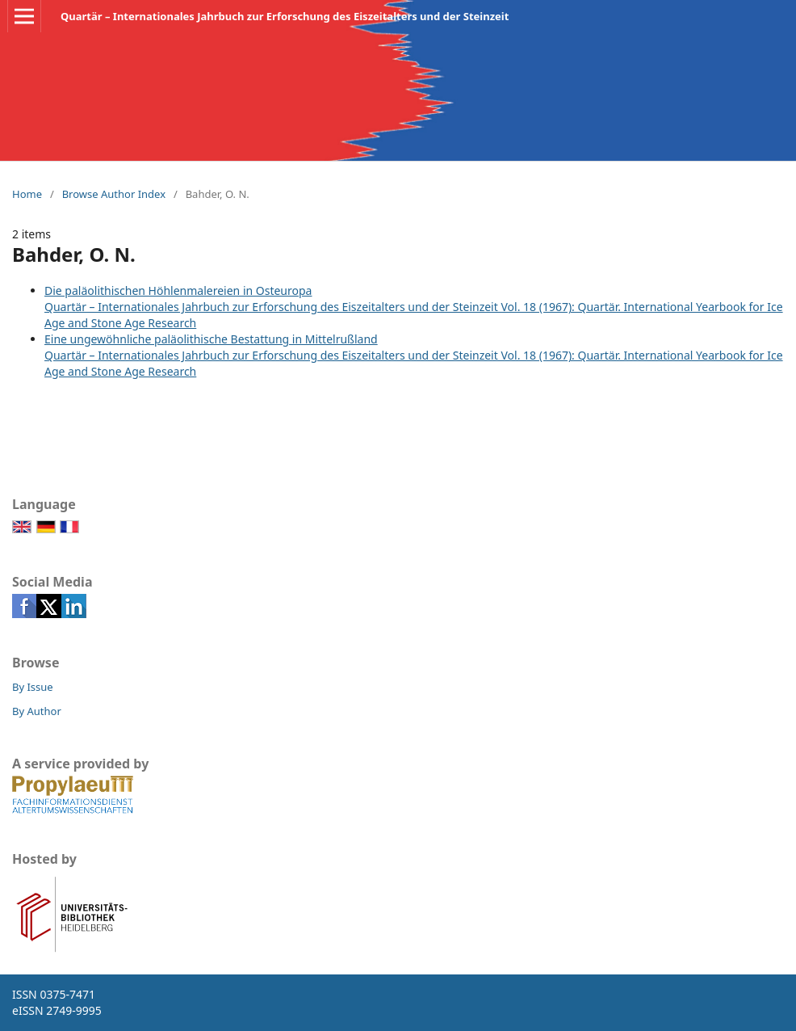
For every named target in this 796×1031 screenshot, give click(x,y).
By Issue (32, 687)
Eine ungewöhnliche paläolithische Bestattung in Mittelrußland (211, 339)
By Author (36, 711)
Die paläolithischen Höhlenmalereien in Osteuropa (178, 290)
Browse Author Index (113, 194)
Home (27, 194)
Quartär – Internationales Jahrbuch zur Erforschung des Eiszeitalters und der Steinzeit (285, 16)
